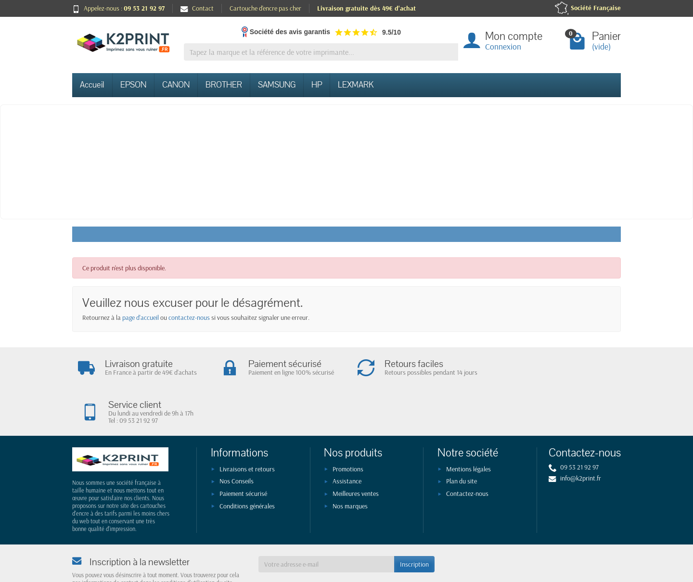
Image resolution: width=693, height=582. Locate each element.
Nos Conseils (236, 441)
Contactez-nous (467, 453)
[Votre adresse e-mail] (326, 524)
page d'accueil (140, 317)
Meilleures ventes (356, 453)
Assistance (347, 441)
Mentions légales (468, 428)
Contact (197, 8)
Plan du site (461, 441)
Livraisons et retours (247, 428)
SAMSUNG (276, 84)
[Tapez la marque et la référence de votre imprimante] (321, 52)
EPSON (133, 84)
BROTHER (223, 84)
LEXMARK (355, 84)
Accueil (92, 84)
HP (316, 84)
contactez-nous (189, 317)
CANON (176, 84)
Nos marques (350, 465)
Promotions (348, 428)
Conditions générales (247, 465)
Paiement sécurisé (243, 453)
